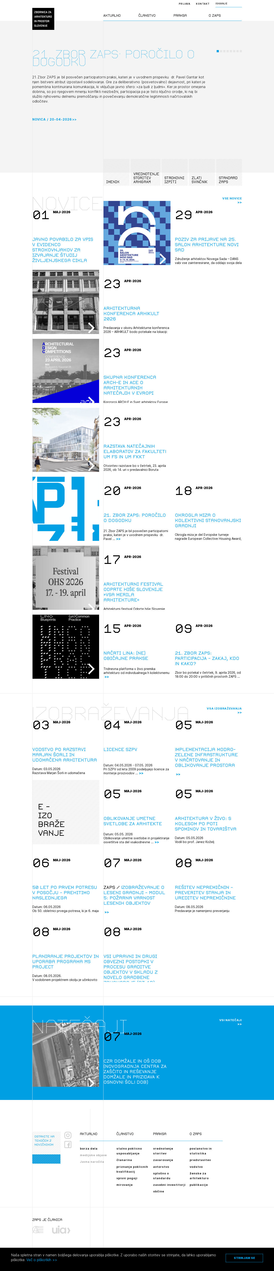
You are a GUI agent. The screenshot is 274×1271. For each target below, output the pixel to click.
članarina (124, 1160)
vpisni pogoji (127, 1178)
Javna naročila (92, 1162)
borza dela (89, 1148)
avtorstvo (161, 1167)
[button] (218, 82)
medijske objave (93, 1155)
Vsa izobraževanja (224, 708)
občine (158, 1191)
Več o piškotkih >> (41, 1259)
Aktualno (112, 15)
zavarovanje (163, 1160)
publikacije (199, 1185)
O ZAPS (215, 15)
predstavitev (200, 1160)
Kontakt (203, 3)
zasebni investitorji (169, 1185)
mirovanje (124, 1185)
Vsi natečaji (230, 1020)
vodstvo (196, 1167)
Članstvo (147, 15)
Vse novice (232, 198)
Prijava (185, 3)
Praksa (180, 15)
